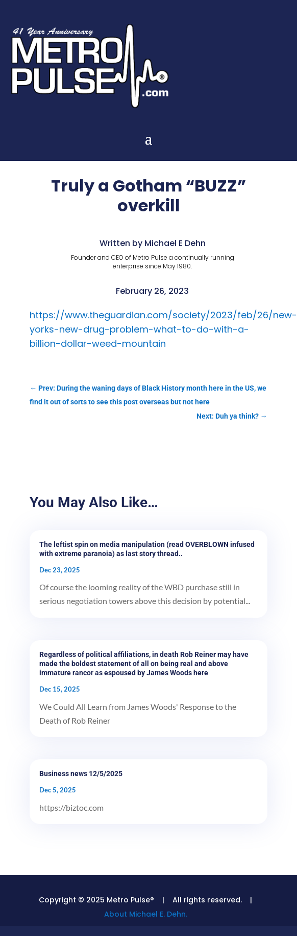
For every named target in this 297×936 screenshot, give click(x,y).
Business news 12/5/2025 (80, 773)
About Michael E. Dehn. (145, 914)
